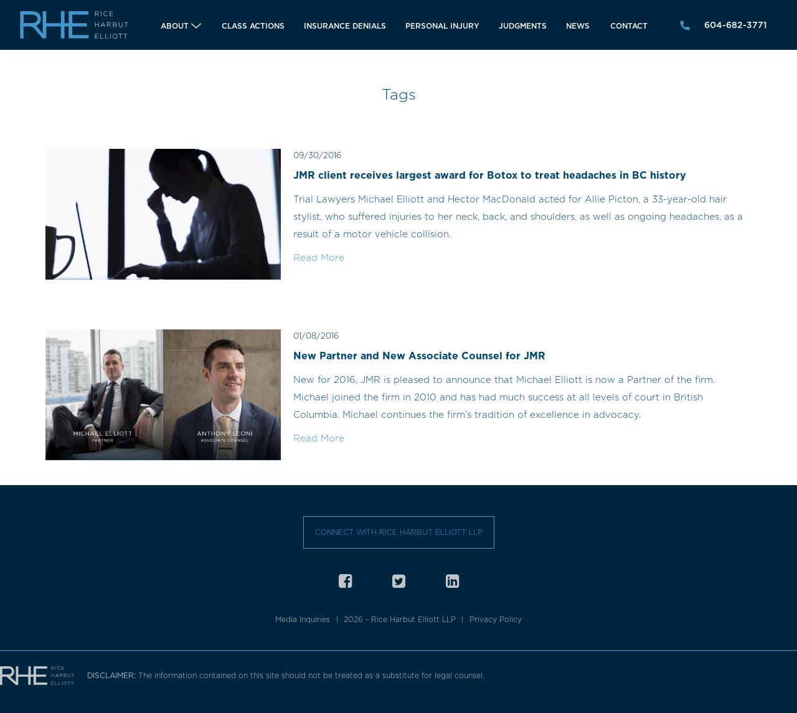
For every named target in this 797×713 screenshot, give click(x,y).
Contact (629, 26)
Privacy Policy (495, 619)
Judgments (523, 26)
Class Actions (253, 26)
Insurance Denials (345, 26)
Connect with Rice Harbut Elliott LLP (399, 532)
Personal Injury (442, 26)
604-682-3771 (735, 25)
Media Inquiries (302, 619)
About (175, 26)
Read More (318, 257)
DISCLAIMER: (112, 675)
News (578, 26)
